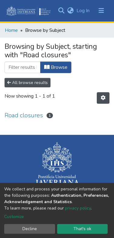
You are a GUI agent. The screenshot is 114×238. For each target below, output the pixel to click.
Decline (29, 229)
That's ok (82, 229)
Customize (14, 217)
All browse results (27, 82)
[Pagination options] (103, 98)
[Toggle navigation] (101, 10)
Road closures (24, 115)
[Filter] (23, 67)
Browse (55, 67)
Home (11, 30)
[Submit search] (61, 11)
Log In (84, 10)
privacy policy (78, 208)
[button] (70, 10)
